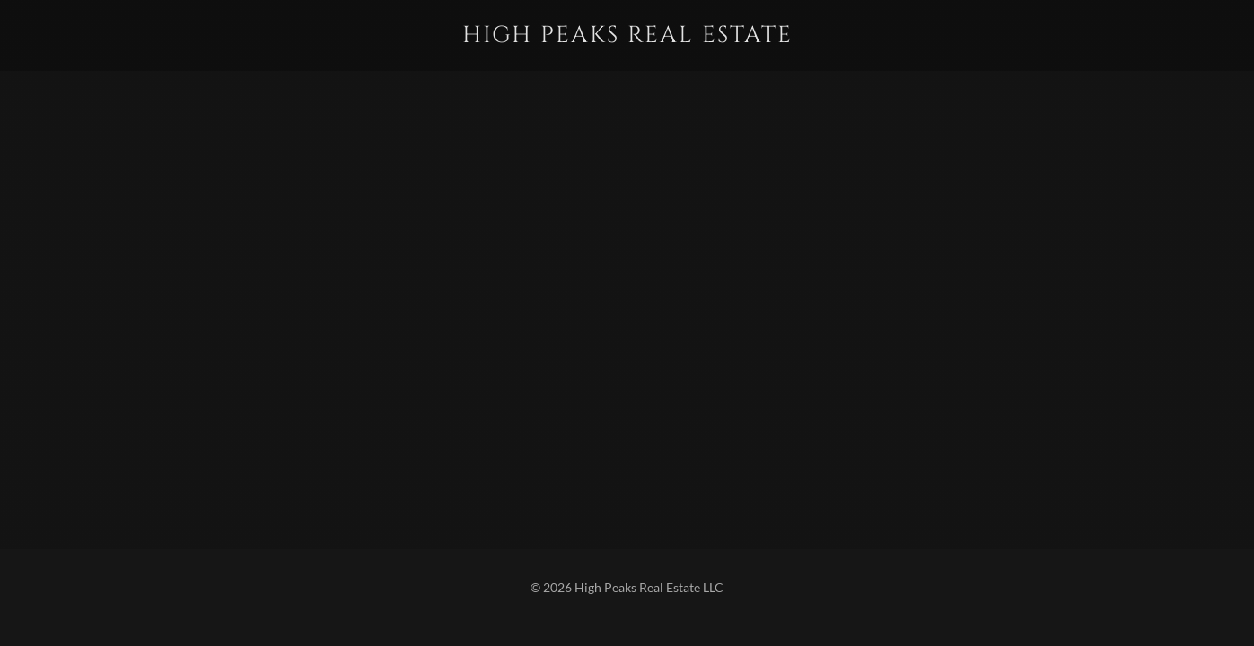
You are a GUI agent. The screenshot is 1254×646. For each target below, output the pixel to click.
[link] (626, 36)
